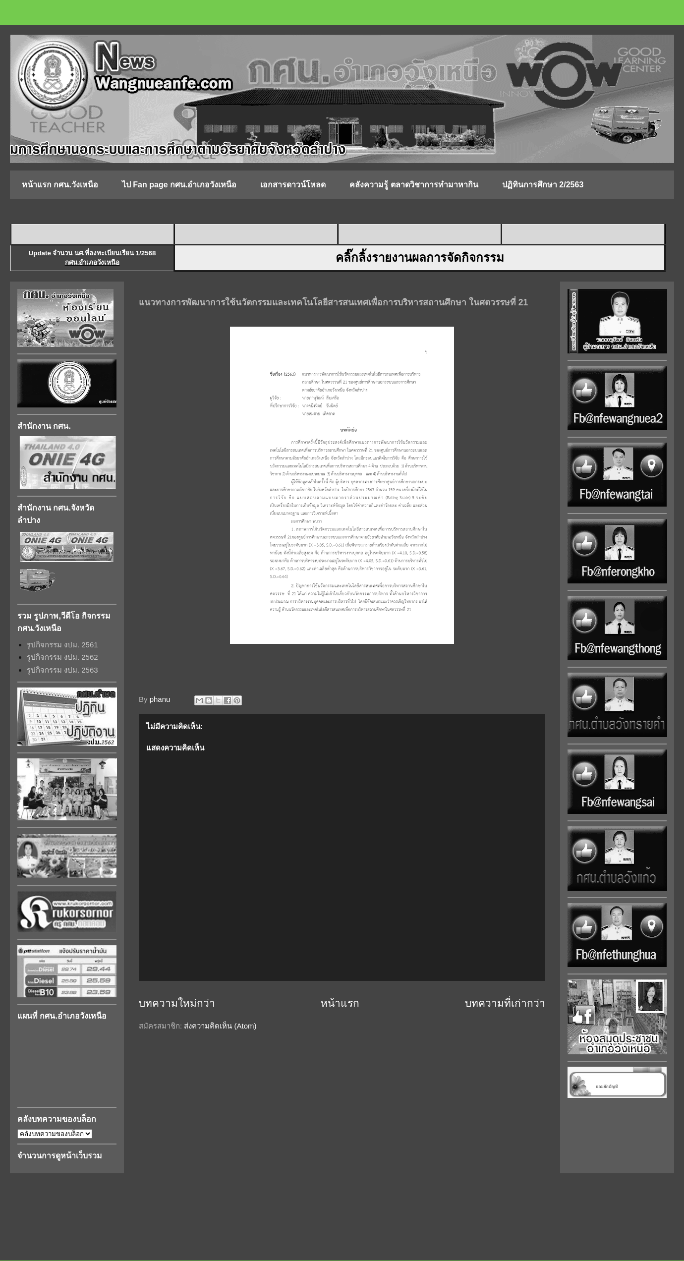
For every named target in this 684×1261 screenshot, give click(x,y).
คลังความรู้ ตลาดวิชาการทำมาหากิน (413, 184)
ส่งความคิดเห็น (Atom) (220, 1026)
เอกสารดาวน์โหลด (293, 184)
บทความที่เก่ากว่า (505, 1003)
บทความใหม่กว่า (177, 1003)
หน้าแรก (340, 1003)
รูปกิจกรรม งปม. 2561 (62, 644)
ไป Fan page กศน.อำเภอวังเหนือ (179, 184)
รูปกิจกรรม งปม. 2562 (62, 657)
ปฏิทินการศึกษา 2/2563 (542, 184)
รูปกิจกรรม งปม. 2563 (62, 670)
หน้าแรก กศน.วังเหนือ (60, 184)
